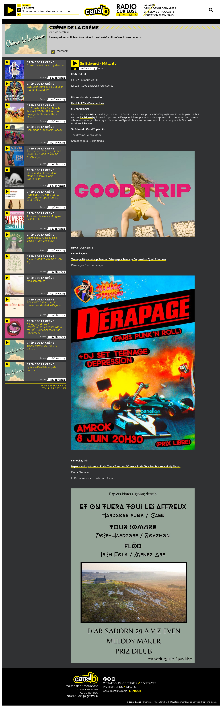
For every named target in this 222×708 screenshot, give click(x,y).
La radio (149, 5)
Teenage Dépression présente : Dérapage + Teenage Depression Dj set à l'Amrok (118, 259)
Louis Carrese (193, 702)
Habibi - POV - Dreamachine (87, 103)
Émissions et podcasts (159, 11)
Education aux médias (159, 15)
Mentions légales (209, 702)
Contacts (148, 683)
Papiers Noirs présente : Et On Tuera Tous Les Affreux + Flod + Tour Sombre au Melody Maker (125, 466)
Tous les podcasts (53, 385)
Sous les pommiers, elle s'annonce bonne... (46, 11)
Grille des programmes (160, 8)
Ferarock (134, 691)
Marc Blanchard (161, 702)
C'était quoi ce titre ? (120, 683)
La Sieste (28, 8)
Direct (26, 5)
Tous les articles (54, 388)
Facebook (62, 51)
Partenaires (113, 686)
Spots (131, 686)
